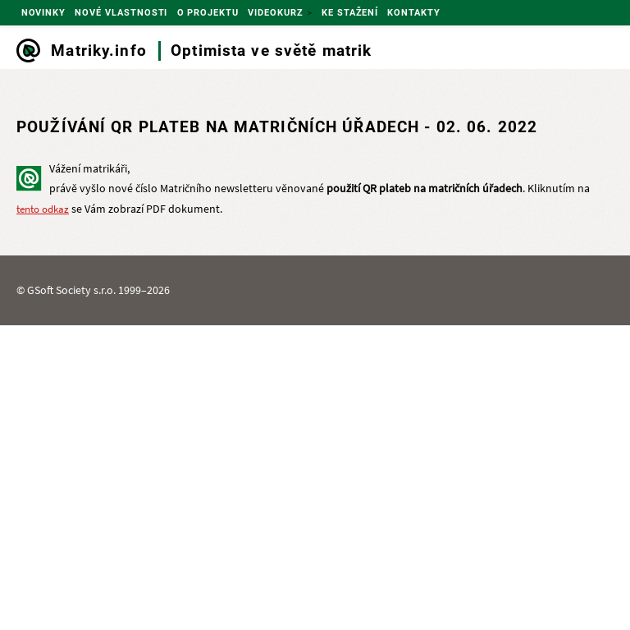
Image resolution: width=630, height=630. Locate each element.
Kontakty (413, 12)
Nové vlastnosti (121, 12)
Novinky (43, 12)
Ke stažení (350, 12)
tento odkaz (42, 209)
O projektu (208, 12)
